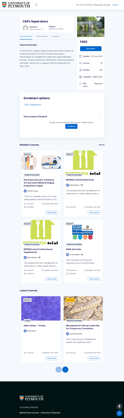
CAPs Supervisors (32, 104)
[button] (99, 116)
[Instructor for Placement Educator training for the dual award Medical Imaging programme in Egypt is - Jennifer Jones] (31, 191)
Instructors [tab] (55, 36)
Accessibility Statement (29, 407)
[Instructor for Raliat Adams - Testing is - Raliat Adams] (30, 330)
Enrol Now (90, 49)
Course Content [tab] (41, 36)
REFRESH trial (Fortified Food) (80, 180)
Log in (115, 5)
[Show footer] (119, 413)
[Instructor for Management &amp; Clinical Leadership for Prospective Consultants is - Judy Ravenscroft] (74, 333)
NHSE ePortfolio (73, 249)
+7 (42, 29)
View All (101, 145)
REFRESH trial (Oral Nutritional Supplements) (38, 250)
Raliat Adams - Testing (34, 325)
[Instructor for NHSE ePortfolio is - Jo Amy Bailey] (73, 254)
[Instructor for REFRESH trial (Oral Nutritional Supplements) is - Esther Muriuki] (30, 257)
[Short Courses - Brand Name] (16, 5)
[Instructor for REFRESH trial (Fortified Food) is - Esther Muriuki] (72, 185)
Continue (71, 126)
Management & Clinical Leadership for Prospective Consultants (82, 327)
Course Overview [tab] (26, 36)
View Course (51, 212)
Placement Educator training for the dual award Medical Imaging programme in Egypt (39, 183)
